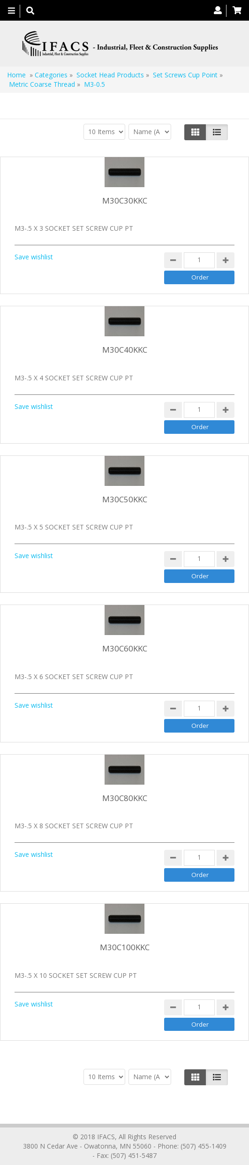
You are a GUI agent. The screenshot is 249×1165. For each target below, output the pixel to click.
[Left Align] (195, 132)
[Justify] (217, 132)
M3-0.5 (94, 84)
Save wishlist (34, 256)
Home (16, 74)
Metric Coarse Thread (42, 84)
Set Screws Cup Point (185, 74)
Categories (51, 74)
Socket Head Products (110, 74)
